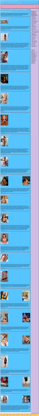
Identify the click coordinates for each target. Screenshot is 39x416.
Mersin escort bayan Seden (6, 155)
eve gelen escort (33, 60)
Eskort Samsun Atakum (35, 30)
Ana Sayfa (3, 9)
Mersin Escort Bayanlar (21, 5)
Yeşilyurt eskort (34, 46)
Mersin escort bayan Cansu (6, 253)
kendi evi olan (33, 53)
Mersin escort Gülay (5, 309)
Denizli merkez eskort (34, 20)
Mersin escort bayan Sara (6, 92)
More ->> (26, 47)
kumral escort (33, 61)
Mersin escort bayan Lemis (6, 175)
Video (34, 414)
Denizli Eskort (8, 5)
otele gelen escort (33, 56)
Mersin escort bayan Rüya (6, 212)
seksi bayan (33, 50)
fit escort (32, 52)
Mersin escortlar (34, 33)
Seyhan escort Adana (34, 18)
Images (35, 414)
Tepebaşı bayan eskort (35, 26)
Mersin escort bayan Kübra (6, 194)
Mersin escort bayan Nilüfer (6, 394)
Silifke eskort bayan (34, 34)
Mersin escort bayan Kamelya (7, 50)
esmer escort (33, 62)
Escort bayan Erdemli (34, 35)
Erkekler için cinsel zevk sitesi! (10, 1)
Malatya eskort (36, 5)
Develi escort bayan (34, 40)
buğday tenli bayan (33, 55)
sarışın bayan (33, 58)
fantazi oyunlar (33, 54)
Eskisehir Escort (12, 5)
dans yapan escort (33, 51)
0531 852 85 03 (3, 84)
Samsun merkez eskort (35, 31)
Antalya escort (33, 49)
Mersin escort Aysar (5, 332)
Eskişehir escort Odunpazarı (34, 25)
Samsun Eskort (16, 5)
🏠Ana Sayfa (1, 5)
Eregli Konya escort (34, 37)
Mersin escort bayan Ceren (6, 232)
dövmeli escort (33, 63)
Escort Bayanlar (11, 9)
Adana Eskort (5, 5)
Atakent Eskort (34, 28)
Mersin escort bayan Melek (6, 113)
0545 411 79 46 (3, 204)
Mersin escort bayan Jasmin (6, 375)
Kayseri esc (33, 39)
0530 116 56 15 (3, 63)
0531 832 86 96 (3, 41)
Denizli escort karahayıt (35, 21)
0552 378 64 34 (3, 126)
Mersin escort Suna (5, 289)
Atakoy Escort (32, 5)
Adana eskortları (34, 17)
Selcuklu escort (34, 38)
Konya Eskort (26, 5)
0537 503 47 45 (3, 24)
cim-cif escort (33, 59)
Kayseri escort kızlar (34, 41)
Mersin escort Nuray (5, 354)
